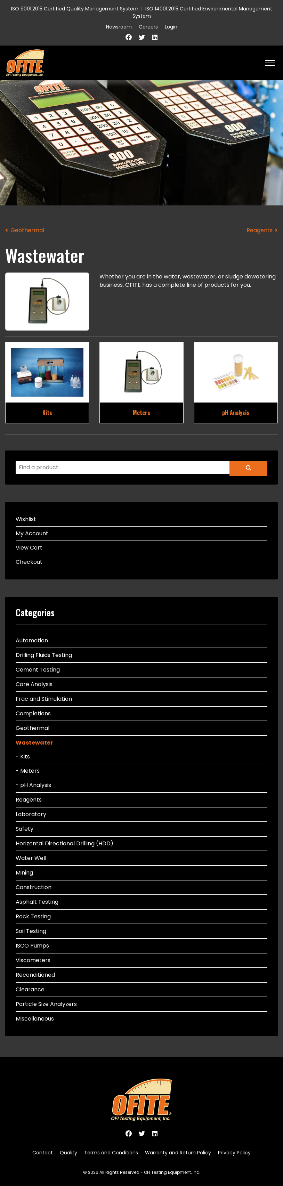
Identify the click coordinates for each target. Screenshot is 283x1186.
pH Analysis (235, 412)
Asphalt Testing (37, 902)
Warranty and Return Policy (178, 1152)
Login (171, 26)
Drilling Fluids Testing (44, 655)
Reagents (259, 230)
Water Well (31, 858)
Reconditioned (35, 975)
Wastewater (34, 743)
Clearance (30, 989)
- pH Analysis (33, 785)
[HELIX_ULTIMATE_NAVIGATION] (270, 62)
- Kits (23, 757)
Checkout (29, 562)
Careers (148, 26)
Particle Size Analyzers (46, 1004)
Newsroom (119, 26)
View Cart (29, 548)
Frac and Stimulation (44, 699)
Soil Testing (31, 931)
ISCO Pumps (32, 946)
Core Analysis (34, 684)
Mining (24, 873)
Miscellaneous (35, 1019)
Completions (33, 713)
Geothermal (27, 230)
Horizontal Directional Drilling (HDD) (64, 843)
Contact (42, 1152)
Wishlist (26, 519)
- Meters (28, 771)
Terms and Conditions (111, 1152)
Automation (32, 640)
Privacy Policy (234, 1152)
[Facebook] (129, 37)
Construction (33, 887)
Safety (24, 829)
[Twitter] (142, 37)
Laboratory (31, 814)
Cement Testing (38, 670)
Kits (47, 412)
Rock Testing (33, 916)
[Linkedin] (154, 37)
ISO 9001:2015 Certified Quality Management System (74, 8)
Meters (141, 412)
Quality (68, 1152)
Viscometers (33, 960)
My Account (32, 533)
